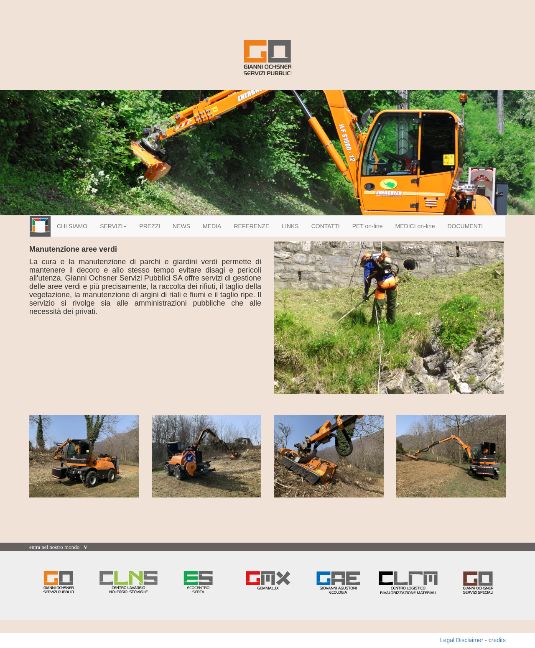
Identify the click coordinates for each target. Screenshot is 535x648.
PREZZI (149, 226)
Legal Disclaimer (461, 640)
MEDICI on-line (415, 226)
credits (497, 640)
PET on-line (367, 226)
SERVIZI (113, 226)
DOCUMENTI (465, 226)
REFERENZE (251, 226)
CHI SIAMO (72, 226)
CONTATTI (325, 226)
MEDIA (212, 226)
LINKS (290, 226)
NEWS (181, 226)
